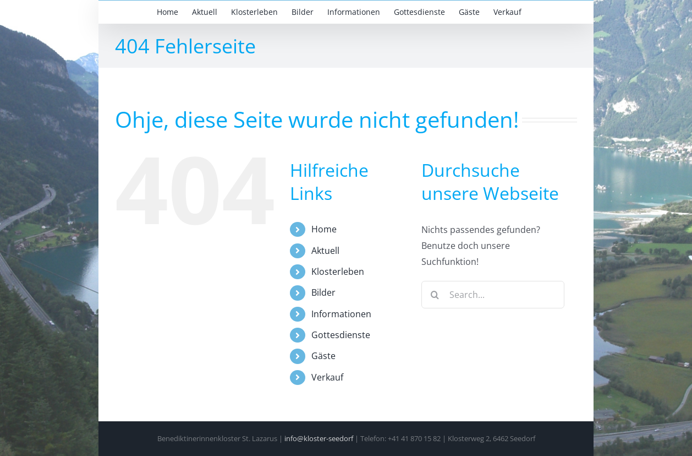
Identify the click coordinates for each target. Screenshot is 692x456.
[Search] (435, 294)
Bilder (323, 292)
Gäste (323, 356)
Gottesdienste (340, 335)
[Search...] (492, 294)
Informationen (341, 314)
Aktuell (325, 251)
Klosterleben (337, 271)
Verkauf (327, 377)
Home (324, 229)
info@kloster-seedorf (318, 438)
